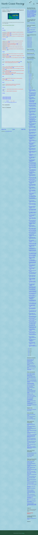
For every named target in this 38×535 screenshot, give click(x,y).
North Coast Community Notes (31, 438)
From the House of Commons (31, 416)
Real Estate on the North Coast (31, 441)
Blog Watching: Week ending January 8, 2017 (32, 332)
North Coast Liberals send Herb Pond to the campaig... (32, 182)
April (29, 84)
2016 (29, 348)
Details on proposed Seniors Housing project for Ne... (32, 337)
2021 (29, 67)
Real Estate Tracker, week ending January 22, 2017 (32, 178)
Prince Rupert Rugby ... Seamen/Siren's (30, 497)
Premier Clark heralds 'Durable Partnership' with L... (32, 199)
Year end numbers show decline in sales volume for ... (32, 218)
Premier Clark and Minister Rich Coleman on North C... (32, 210)
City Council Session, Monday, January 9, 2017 (32, 321)
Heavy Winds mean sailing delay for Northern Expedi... (32, 246)
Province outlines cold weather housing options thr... (32, 314)
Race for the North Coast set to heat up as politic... (32, 163)
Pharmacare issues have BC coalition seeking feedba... (32, 207)
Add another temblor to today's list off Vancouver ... (32, 335)
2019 (29, 70)
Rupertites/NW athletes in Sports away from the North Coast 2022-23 (31, 505)
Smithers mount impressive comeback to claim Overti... (32, 146)
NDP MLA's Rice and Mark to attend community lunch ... (32, 112)
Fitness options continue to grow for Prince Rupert (32, 165)
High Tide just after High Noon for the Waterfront (32, 255)
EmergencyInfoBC (29, 389)
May (29, 83)
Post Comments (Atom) (8, 131)
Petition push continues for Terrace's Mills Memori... (32, 221)
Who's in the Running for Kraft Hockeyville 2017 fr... (32, 309)
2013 (29, 352)
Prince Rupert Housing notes (31, 365)
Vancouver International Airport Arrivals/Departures (31, 403)
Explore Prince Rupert (30, 362)
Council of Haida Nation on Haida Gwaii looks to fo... (32, 170)
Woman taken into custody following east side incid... (32, 103)
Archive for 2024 (29, 37)
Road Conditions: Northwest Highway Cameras (31, 375)
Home (13, 129)
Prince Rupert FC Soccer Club (31, 495)
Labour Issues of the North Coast (31, 434)
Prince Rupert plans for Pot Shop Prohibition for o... (32, 293)
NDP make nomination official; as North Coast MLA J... (32, 91)
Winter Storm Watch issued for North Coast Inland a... (32, 273)
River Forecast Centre (30, 397)
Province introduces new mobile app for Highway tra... (32, 109)
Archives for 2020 (29, 42)
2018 (29, 71)
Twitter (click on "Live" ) (30, 59)
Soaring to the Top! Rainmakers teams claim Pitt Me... (32, 235)
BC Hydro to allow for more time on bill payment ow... (32, 303)
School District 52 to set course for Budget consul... (32, 268)
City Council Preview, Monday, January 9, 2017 (32, 319)
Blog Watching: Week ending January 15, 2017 (32, 248)
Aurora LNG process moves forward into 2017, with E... (32, 311)
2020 (29, 68)
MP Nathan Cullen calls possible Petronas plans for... (32, 238)
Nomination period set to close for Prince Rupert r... (32, 204)
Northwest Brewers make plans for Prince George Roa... (32, 168)
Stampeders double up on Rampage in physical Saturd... (32, 223)
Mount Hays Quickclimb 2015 (31, 471)
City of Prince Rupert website (31, 376)
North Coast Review (12, 3)
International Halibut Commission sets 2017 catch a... (32, 115)
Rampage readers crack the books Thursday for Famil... (32, 152)
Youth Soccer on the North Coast (31, 481)
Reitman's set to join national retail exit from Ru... (32, 226)
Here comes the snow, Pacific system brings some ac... (32, 343)
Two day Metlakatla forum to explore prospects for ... (32, 301)
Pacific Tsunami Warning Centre (31, 396)
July (29, 80)
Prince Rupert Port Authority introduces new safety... (32, 135)
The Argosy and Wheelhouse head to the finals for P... (32, 155)
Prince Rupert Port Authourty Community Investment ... (32, 172)
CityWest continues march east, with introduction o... (32, 233)
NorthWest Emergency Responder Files (30, 361)
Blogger (23, 533)
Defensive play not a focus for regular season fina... (32, 93)
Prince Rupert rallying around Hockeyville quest (32, 260)
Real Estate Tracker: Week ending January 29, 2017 (32, 117)
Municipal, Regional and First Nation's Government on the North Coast (31, 436)
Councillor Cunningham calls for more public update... (32, 279)
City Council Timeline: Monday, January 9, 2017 (32, 295)
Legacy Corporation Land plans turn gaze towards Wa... (32, 130)
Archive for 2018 (29, 44)
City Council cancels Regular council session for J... (32, 201)
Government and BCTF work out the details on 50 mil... (33, 346)
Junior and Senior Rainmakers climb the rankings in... (32, 138)
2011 (29, 355)
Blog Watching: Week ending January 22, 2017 (32, 180)
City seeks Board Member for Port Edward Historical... (32, 194)
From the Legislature (30, 417)
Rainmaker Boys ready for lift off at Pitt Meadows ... (32, 287)
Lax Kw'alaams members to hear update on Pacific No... (32, 213)
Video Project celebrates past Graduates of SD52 (32, 196)
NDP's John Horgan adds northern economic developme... (32, 124)
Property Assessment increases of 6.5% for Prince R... (32, 330)
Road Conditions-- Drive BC (31, 373)
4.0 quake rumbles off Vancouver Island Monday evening (32, 101)
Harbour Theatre (29, 456)
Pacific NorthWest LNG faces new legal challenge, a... (32, 298)
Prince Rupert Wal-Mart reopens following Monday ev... (32, 161)
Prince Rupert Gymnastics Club (31, 476)
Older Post (23, 129)
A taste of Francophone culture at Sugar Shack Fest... (32, 191)
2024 (29, 63)
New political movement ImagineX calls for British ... (32, 106)
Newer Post (3, 129)
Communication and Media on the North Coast (31, 427)
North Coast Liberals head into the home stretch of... (32, 231)
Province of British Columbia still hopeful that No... (32, 98)
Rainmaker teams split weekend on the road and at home (32, 122)
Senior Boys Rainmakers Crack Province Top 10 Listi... (32, 185)
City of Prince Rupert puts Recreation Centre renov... (32, 158)
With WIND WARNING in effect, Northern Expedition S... (32, 143)
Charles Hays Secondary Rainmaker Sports (30, 462)
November (30, 75)
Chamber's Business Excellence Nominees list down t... (32, 141)
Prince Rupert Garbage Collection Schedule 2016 (30, 383)
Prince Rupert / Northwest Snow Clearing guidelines (31, 32)
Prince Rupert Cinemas (30, 455)
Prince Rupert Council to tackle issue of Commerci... (32, 340)
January (30, 88)
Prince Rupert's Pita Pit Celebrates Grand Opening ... (32, 285)
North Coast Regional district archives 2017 (11, 102)
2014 (29, 351)
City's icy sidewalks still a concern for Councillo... (32, 289)
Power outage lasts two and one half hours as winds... (32, 253)
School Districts (29, 410)
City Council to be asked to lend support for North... (32, 323)
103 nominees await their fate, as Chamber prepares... (32, 216)
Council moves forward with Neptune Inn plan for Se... (33, 291)
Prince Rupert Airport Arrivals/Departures (30, 399)
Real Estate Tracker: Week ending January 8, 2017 (32, 327)
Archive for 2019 (29, 43)
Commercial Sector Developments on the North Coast (31, 424)
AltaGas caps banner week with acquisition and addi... (32, 133)
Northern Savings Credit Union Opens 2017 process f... (32, 266)
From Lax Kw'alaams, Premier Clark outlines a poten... (32, 188)
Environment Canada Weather (31, 390)
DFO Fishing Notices (30, 386)
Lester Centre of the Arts (30, 454)
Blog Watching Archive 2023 (31, 54)
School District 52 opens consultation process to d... (32, 282)
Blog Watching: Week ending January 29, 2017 (32, 119)
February (30, 87)
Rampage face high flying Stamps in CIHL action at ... (32, 251)
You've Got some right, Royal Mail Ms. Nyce (32, 325)
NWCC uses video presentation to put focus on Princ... (32, 241)
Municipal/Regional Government (31, 409)
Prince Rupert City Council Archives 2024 (30, 369)
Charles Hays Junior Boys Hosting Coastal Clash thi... (32, 263)
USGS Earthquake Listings (31, 395)
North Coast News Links (30, 359)
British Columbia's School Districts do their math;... (32, 228)
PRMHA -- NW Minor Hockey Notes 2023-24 (31, 468)
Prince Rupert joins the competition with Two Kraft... (32, 306)
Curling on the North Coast (31, 494)
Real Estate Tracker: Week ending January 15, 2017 (32, 243)
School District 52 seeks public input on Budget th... (32, 127)
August (30, 79)
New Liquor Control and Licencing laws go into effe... (32, 175)
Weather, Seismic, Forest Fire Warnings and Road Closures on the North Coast (31, 447)
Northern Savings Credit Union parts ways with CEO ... (32, 149)
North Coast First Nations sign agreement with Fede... (32, 95)
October (30, 76)
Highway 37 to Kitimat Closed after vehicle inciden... (32, 258)
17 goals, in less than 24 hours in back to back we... (32, 276)
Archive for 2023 (29, 38)
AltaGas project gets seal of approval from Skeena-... (32, 316)
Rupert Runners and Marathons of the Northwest (31, 501)
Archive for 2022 (29, 39)
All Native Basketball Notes (31, 491)
